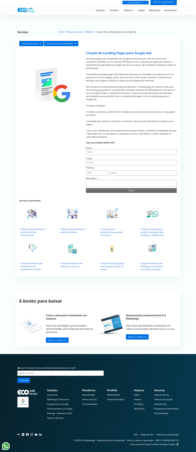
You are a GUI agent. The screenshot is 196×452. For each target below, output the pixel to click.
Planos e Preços (89, 399)
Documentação (161, 413)
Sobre (137, 394)
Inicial (61, 32)
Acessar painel (135, 2)
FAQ (136, 434)
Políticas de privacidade (168, 434)
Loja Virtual (52, 394)
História (137, 399)
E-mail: (89, 158)
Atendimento (170, 10)
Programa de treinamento (166, 408)
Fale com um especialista (163, 3)
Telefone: (90, 167)
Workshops (139, 408)
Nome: (89, 148)
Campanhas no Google (57, 404)
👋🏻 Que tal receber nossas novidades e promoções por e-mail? (46, 368)
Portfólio (114, 10)
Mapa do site (147, 434)
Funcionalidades (89, 404)
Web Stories (154, 10)
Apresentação (88, 394)
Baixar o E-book (57, 340)
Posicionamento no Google (59, 408)
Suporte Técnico (161, 394)
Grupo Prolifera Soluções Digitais (161, 444)
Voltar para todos (31, 43)
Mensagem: (91, 178)
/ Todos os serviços (74, 32)
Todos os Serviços (55, 418)
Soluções (100, 10)
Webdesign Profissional (58, 399)
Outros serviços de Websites (61, 43)
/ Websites (89, 32)
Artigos (141, 10)
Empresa (128, 10)
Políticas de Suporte (163, 399)
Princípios (138, 404)
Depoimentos (113, 394)
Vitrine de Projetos (115, 399)
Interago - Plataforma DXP (59, 413)
